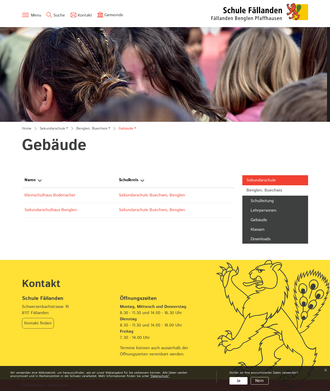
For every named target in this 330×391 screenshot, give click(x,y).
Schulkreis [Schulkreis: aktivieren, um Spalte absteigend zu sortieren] (128, 180)
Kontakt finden (38, 323)
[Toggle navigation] (31, 15)
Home (26, 128)
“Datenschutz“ (159, 376)
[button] (54, 129)
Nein (259, 381)
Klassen (258, 230)
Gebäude (264, 220)
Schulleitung (262, 201)
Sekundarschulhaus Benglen (50, 210)
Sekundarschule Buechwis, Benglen (152, 195)
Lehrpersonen (263, 210)
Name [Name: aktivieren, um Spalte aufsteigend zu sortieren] (30, 180)
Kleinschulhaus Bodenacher (50, 195)
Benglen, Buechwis (264, 190)
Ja (238, 381)
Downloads (260, 239)
